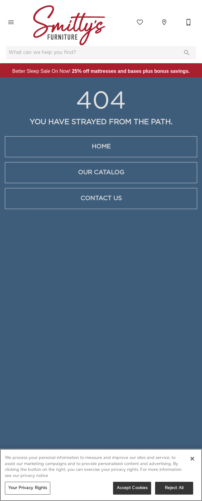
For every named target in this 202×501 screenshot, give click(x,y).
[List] (140, 22)
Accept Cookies (132, 488)
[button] (11, 22)
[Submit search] (186, 52)
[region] (101, 475)
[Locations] (164, 22)
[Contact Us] (188, 22)
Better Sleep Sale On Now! (101, 71)
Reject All (174, 488)
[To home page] (69, 22)
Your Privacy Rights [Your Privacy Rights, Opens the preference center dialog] (27, 488)
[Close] (192, 458)
